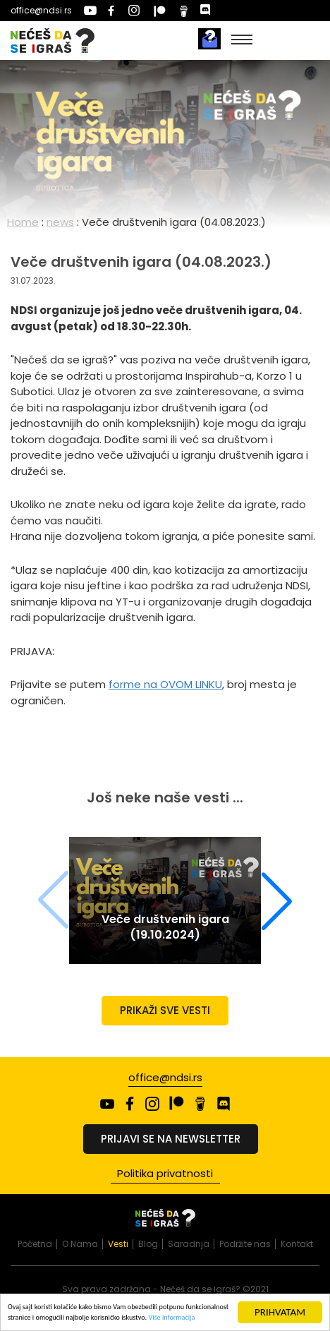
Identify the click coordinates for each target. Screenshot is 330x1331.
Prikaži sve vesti (165, 1010)
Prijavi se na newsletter (170, 1138)
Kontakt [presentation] (297, 1244)
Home (23, 222)
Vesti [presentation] (118, 1244)
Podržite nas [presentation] (245, 1244)
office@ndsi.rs (41, 10)
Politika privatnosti (165, 1173)
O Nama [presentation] (80, 1244)
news (60, 222)
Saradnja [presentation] (188, 1244)
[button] (277, 900)
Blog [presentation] (148, 1244)
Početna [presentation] (35, 1244)
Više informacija (171, 1321)
